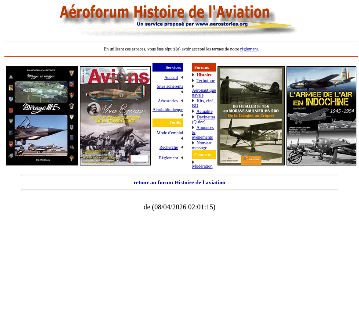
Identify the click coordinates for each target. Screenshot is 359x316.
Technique (205, 80)
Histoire (203, 74)
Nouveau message (202, 145)
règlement (249, 49)
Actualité (204, 111)
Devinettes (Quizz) (203, 119)
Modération (202, 166)
